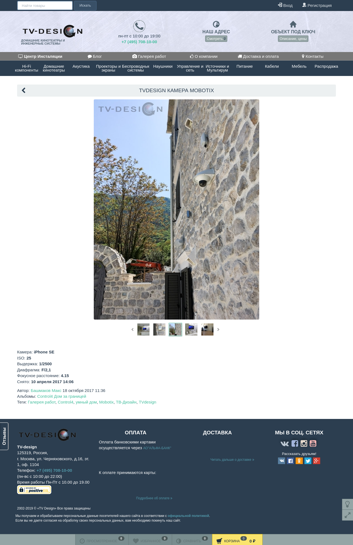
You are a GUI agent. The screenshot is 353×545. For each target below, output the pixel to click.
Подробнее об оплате (154, 498)
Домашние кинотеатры (54, 68)
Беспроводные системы (135, 68)
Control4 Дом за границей (61, 396)
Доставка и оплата (258, 56)
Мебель (299, 66)
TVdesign (147, 402)
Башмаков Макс (46, 390)
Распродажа (326, 66)
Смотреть (216, 39)
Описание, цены (293, 39)
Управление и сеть (190, 68)
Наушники (162, 66)
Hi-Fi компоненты (26, 68)
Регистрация (317, 5)
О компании (204, 56)
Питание (244, 66)
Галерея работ (149, 56)
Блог (95, 56)
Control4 (65, 402)
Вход (285, 5)
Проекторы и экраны (108, 68)
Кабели (272, 66)
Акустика (81, 66)
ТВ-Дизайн (126, 402)
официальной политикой (188, 516)
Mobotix (106, 402)
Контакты (312, 56)
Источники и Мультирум (217, 68)
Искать (84, 5)
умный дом (86, 402)
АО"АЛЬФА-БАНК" (157, 448)
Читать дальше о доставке (232, 460)
